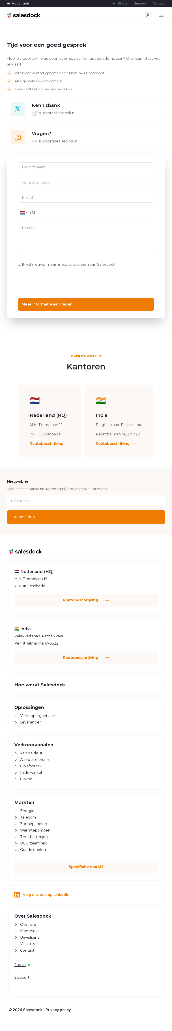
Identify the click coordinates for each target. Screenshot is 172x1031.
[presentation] (52, 282)
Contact (159, 3)
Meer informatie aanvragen (47, 304)
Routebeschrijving (50, 457)
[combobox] (23, 213)
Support (140, 3)
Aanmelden (24, 517)
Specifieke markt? (86, 867)
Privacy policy (58, 1010)
